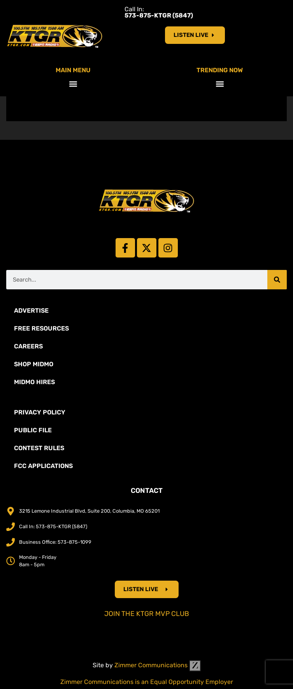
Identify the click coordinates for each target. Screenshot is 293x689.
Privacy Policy (39, 412)
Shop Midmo (33, 364)
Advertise (31, 310)
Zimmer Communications (157, 665)
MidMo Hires (34, 382)
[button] (73, 83)
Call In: (159, 12)
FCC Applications (43, 466)
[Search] (277, 279)
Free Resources (41, 328)
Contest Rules (39, 448)
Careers (28, 346)
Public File (33, 430)
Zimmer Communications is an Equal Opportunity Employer (146, 682)
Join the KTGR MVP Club (146, 614)
